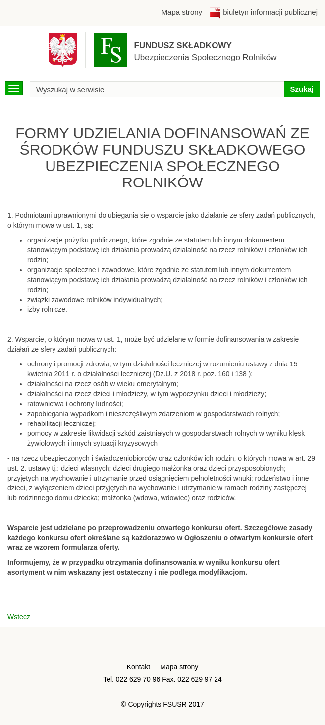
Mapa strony (182, 12)
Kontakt (138, 667)
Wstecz (18, 617)
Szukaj (302, 89)
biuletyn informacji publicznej (264, 12)
